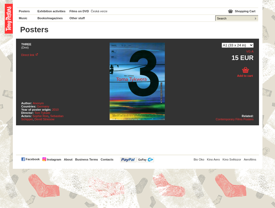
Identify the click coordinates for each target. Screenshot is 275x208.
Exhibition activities (52, 11)
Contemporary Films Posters (235, 119)
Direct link (27, 55)
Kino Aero (213, 159)
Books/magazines (50, 18)
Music (23, 18)
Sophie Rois (41, 116)
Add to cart (245, 75)
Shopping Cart (245, 11)
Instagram (54, 159)
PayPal (137, 159)
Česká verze (99, 11)
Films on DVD (79, 11)
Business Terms (86, 159)
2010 (55, 109)
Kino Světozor (231, 159)
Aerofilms (250, 159)
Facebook (33, 159)
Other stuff (77, 18)
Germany (43, 106)
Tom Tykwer (42, 112)
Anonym (38, 103)
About (68, 159)
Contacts (107, 159)
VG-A (249, 51)
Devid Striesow (44, 119)
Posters (24, 11)
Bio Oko (199, 159)
